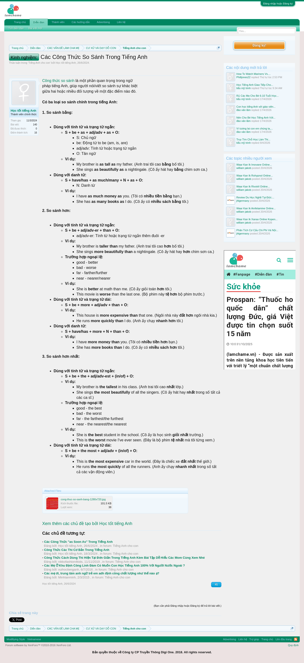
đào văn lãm (243, 110)
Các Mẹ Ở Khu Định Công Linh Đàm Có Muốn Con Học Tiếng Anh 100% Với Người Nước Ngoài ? (114, 565)
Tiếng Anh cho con (39, 62)
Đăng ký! (259, 45)
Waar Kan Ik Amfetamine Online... (256, 208)
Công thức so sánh (58, 81)
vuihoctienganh (68, 569)
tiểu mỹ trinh (243, 88)
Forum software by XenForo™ (38, 645)
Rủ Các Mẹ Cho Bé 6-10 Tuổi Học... (257, 95)
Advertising (103, 22)
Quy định (293, 645)
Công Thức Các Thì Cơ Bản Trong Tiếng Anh (76, 550)
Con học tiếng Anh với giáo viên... (256, 106)
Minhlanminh (67, 577)
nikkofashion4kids (70, 561)
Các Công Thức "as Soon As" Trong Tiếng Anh (78, 542)
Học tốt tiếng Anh (66, 62)
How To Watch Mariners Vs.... (253, 73)
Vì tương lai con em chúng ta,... (254, 128)
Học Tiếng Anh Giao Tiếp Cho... (254, 84)
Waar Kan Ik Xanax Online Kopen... (256, 219)
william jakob (243, 168)
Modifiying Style (16, 639)
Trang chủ (20, 22)
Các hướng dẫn (81, 22)
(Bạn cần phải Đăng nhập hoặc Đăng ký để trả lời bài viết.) (187, 605)
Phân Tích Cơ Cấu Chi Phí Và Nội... (257, 230)
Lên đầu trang (284, 639)
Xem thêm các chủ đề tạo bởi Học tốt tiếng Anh (87, 523)
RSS (295, 639)
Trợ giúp (254, 639)
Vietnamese (34, 639)
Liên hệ (121, 22)
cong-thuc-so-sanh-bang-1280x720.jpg (83, 499)
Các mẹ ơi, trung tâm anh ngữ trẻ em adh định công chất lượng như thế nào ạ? (101, 573)
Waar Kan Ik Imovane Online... (254, 164)
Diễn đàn (38, 22)
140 (35, 124)
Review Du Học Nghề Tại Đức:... (255, 197)
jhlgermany (242, 200)
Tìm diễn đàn (16, 28)
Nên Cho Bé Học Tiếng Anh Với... (255, 117)
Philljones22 (243, 77)
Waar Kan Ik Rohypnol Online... (254, 175)
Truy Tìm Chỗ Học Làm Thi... (253, 139)
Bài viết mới (35, 28)
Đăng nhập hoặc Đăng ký (278, 3)
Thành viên (58, 22)
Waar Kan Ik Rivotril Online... (253, 186)
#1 (216, 584)
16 (35, 132)
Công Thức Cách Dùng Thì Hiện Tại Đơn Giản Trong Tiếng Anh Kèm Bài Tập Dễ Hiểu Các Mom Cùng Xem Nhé (124, 557)
